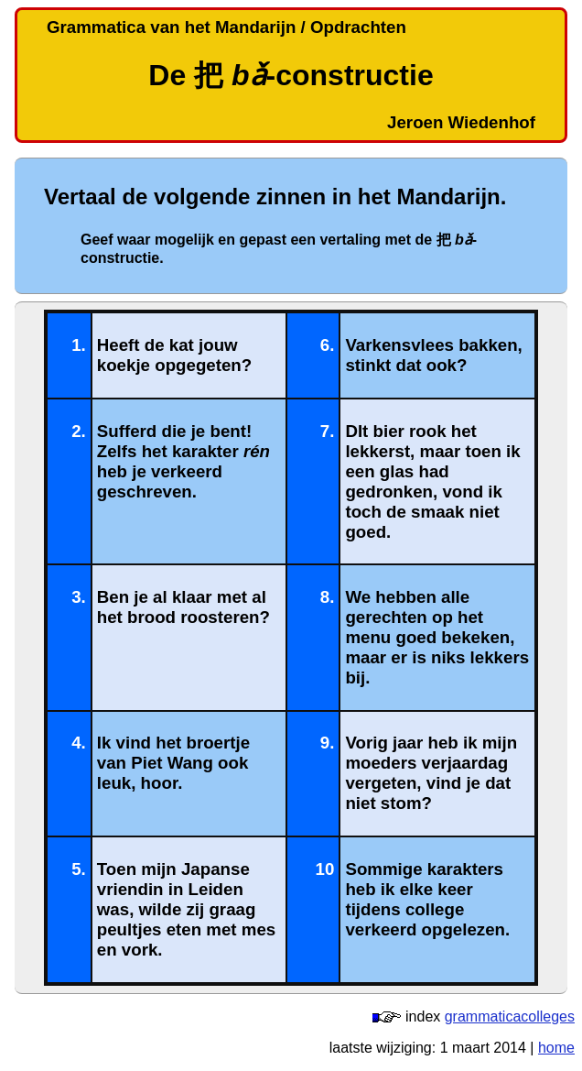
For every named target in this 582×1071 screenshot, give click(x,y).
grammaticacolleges (510, 1016)
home (556, 1047)
